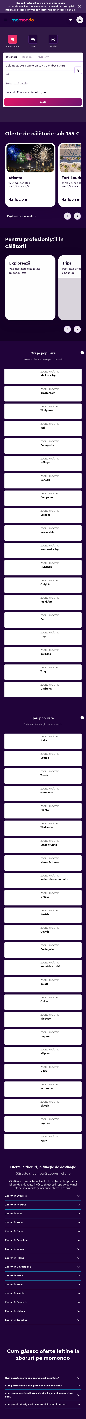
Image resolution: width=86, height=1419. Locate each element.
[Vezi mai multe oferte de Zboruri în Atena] (79, 1286)
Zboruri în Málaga (15, 1312)
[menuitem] (12, 41)
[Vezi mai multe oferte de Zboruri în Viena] (79, 1277)
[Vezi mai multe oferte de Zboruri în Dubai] (79, 1233)
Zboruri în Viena (14, 1277)
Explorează (19, 266)
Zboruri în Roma (14, 1224)
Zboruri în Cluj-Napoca (18, 1268)
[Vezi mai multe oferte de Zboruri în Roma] (79, 1224)
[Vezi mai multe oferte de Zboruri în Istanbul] (79, 1206)
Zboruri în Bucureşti (16, 1197)
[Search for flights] (12, 39)
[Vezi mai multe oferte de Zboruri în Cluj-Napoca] (79, 1268)
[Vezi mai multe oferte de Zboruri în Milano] (79, 1259)
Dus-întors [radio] (11, 57)
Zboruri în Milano (14, 1259)
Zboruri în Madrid (15, 1295)
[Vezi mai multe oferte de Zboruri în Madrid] (79, 1295)
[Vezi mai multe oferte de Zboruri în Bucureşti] (79, 1197)
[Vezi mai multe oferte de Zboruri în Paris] (79, 1215)
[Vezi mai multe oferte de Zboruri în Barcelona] (79, 1242)
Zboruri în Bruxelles (16, 1321)
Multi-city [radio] (43, 57)
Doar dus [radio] (27, 57)
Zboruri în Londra (15, 1250)
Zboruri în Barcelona (16, 1241)
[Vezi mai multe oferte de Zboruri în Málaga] (79, 1313)
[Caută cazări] (32, 39)
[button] (79, 6)
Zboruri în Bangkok (16, 1304)
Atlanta (15, 178)
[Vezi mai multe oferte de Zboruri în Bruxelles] (79, 1321)
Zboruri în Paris (13, 1215)
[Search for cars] (53, 39)
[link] (21, 216)
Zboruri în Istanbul (15, 1206)
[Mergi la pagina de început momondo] (23, 19)
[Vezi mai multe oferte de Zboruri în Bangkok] (79, 1304)
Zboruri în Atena (14, 1286)
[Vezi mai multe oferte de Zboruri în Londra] (79, 1250)
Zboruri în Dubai (14, 1233)
